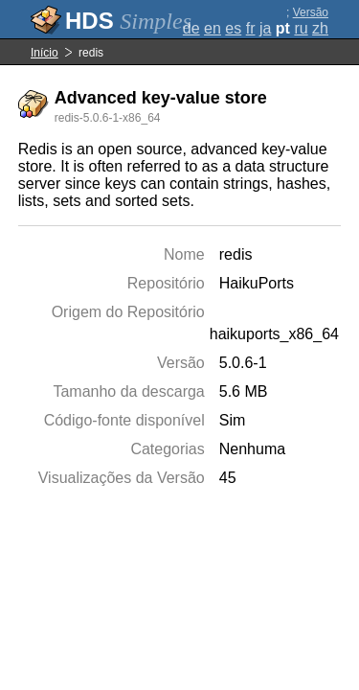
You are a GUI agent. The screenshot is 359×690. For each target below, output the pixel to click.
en (212, 28)
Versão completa (304, 19)
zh (320, 28)
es (233, 28)
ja (265, 28)
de (191, 28)
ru (300, 28)
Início (44, 52)
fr (251, 28)
